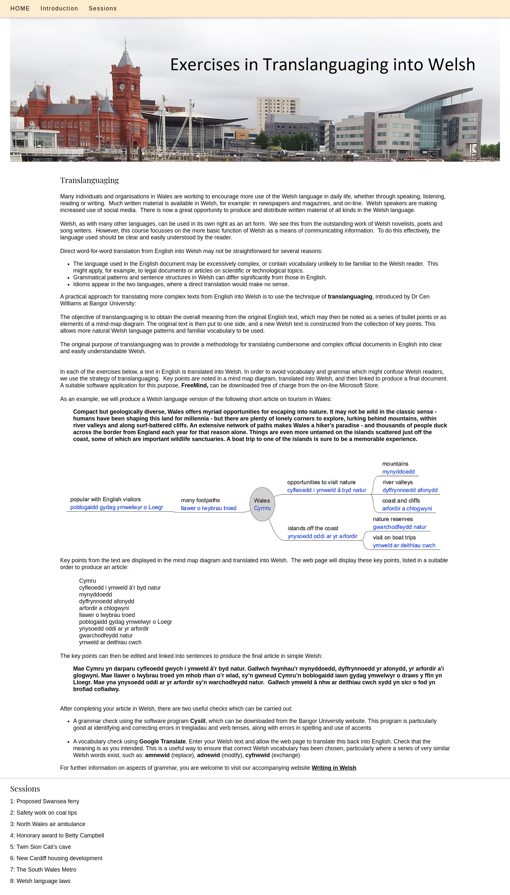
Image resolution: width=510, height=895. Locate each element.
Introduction (59, 8)
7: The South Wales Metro (43, 869)
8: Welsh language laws (40, 881)
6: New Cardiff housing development (56, 858)
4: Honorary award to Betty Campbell (57, 835)
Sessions (103, 8)
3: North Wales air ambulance (47, 824)
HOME (20, 8)
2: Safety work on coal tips (43, 812)
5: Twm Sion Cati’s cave (40, 847)
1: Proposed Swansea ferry (44, 801)
